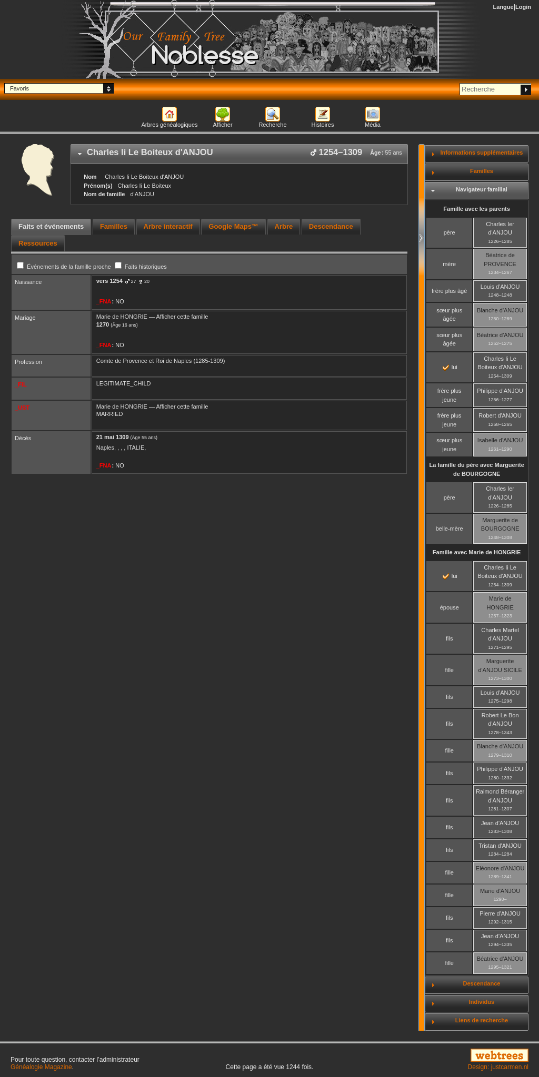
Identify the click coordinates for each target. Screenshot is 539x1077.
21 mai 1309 (112, 437)
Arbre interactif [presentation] (168, 226)
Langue (503, 7)
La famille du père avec (476, 469)
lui (450, 367)
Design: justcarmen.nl (498, 1067)
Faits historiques (141, 266)
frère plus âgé (449, 291)
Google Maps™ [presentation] (233, 226)
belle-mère (449, 528)
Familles (481, 171)
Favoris (19, 88)
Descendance (481, 983)
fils (449, 638)
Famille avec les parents (476, 209)
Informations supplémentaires (481, 152)
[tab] (239, 154)
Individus (481, 1002)
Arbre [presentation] (284, 226)
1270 (102, 324)
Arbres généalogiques (169, 124)
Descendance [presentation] (331, 226)
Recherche (272, 124)
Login (523, 7)
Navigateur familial (481, 189)
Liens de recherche (481, 1020)
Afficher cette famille (182, 316)
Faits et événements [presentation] (51, 226)
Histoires (323, 124)
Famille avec (477, 552)
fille (449, 670)
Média (373, 124)
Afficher (222, 124)
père (449, 232)
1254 (115, 281)
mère (449, 264)
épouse (449, 607)
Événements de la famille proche (65, 266)
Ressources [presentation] (37, 243)
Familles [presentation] (113, 226)
